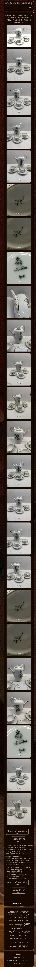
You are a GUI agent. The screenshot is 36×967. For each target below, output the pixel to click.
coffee (26, 931)
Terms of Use (18, 964)
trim (27, 920)
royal (11, 931)
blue (21, 942)
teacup (26, 917)
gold (27, 924)
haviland (27, 943)
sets (15, 920)
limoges (13, 946)
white (25, 929)
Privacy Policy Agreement (18, 960)
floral (27, 938)
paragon (12, 935)
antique (23, 946)
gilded (9, 917)
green (22, 915)
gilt (14, 915)
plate (18, 932)
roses (18, 915)
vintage (19, 935)
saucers (13, 912)
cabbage (18, 925)
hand (14, 917)
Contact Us (19, 957)
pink (21, 938)
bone (10, 920)
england (10, 915)
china (21, 920)
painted (10, 925)
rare (8, 943)
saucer (24, 912)
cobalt (20, 917)
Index (18, 954)
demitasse (16, 927)
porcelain (13, 938)
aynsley (28, 915)
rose (26, 935)
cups (14, 942)
